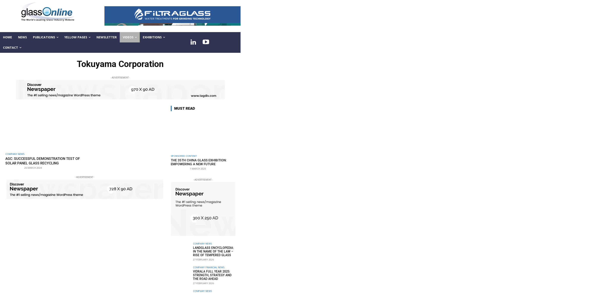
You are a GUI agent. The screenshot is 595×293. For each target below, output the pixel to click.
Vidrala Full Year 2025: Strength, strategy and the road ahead (212, 275)
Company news (14, 154)
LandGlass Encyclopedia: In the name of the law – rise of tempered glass (213, 251)
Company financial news (208, 267)
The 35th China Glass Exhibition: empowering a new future (199, 162)
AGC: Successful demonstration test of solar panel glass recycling (42, 160)
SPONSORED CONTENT (184, 156)
